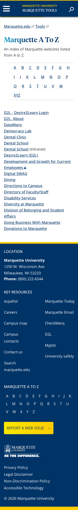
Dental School (16, 143)
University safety (59, 356)
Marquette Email (59, 312)
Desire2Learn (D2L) (21, 155)
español (11, 301)
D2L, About (14, 118)
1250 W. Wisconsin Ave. (24, 266)
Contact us (13, 351)
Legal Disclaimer (18, 474)
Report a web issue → (29, 427)
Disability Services (20, 197)
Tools (40, 26)
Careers (10, 312)
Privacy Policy (16, 467)
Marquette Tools (39, 11)
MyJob (50, 345)
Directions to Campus (23, 185)
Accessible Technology (23, 487)
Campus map (15, 323)
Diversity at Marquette (24, 204)
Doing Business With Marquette (32, 222)
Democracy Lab (17, 130)
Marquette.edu (17, 26)
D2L (48, 334)
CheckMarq (54, 323)
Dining (9, 179)
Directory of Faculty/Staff (26, 191)
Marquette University (39, 6)
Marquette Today (60, 301)
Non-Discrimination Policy (27, 480)
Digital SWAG (15, 173)
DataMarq (13, 124)
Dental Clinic (15, 137)
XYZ (17, 95)
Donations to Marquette (25, 228)
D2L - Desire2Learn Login (26, 112)
